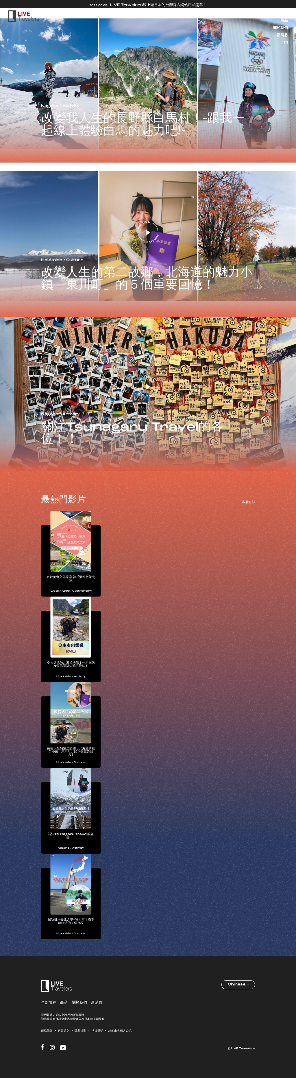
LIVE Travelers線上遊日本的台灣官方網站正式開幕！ (148, 5)
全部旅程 (280, 13)
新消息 (282, 35)
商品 (284, 20)
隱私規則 (80, 1034)
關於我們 (280, 27)
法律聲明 (97, 1034)
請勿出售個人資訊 (120, 1034)
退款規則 (63, 1034)
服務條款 (47, 1034)
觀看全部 (248, 502)
